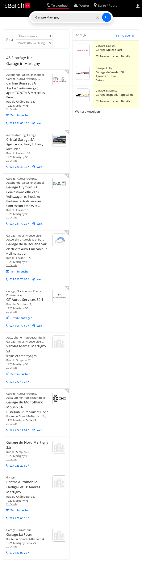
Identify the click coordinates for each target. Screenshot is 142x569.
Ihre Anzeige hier (125, 35)
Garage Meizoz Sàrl (109, 50)
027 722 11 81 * (19, 430)
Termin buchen (20, 115)
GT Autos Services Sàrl (24, 299)
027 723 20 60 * (19, 465)
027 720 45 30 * (19, 167)
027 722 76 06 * (19, 279)
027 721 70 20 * (19, 224)
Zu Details (11, 109)
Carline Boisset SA (21, 83)
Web (39, 123)
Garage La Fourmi (21, 534)
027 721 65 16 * (19, 123)
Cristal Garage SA (20, 139)
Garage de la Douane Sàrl (27, 244)
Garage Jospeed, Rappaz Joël (115, 95)
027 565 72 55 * (19, 326)
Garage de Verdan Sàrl (111, 72)
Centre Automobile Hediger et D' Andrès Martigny (23, 487)
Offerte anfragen (21, 318)
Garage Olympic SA (22, 187)
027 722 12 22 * (19, 382)
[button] (34, 36)
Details (125, 56)
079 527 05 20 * (19, 553)
